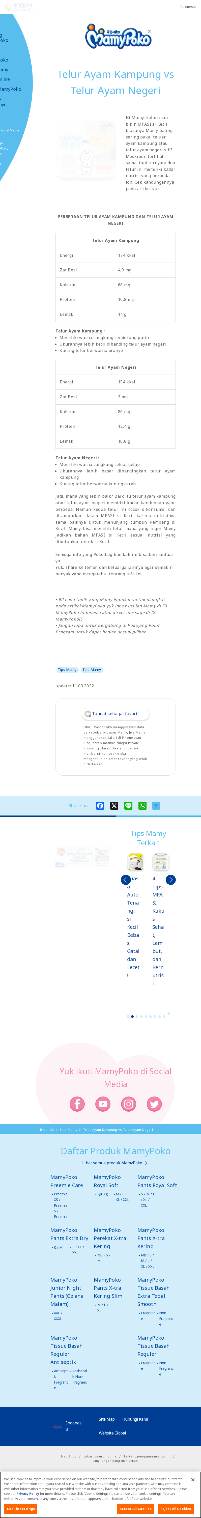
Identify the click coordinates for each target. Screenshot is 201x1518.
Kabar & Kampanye (18, 101)
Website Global (112, 1433)
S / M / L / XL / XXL (148, 1200)
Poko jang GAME (15, 166)
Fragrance (148, 1315)
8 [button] (159, 1016)
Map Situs (68, 1456)
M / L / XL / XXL (122, 1197)
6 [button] (150, 1016)
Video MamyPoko (25, 89)
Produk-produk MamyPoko (19, 55)
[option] (136, 916)
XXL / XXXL (58, 1315)
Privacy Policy (28, 1501)
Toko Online (20, 79)
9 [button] (164, 1016)
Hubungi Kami (135, 1419)
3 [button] (137, 1016)
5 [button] (146, 1016)
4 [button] (141, 1016)
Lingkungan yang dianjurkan (115, 1461)
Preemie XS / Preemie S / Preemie (61, 1205)
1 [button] (128, 1016)
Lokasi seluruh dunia (99, 1456)
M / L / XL (102, 1307)
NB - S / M (103, 1258)
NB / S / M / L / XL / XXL (147, 1261)
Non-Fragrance (166, 1318)
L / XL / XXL (78, 1250)
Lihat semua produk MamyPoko (112, 1163)
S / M (58, 1247)
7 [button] (155, 1016)
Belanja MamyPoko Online (23, 148)
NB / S (102, 1194)
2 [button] (132, 1016)
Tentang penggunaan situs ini (147, 1456)
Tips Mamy (19, 69)
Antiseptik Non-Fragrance (79, 1379)
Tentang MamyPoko (19, 37)
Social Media (32, 130)
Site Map (107, 1419)
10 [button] (168, 1013)
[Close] (192, 1487)
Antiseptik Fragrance (61, 1379)
